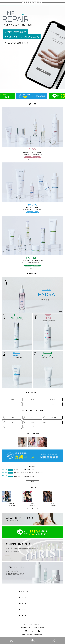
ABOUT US (23, 591)
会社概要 (26, 624)
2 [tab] (30, 508)
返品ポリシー (24, 627)
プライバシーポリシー (33, 627)
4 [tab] (35, 508)
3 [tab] (32, 508)
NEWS (22, 609)
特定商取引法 (37, 624)
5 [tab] (37, 508)
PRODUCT (23, 597)
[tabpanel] (12, 498)
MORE (32, 481)
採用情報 (42, 627)
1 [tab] (27, 508)
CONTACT (24, 615)
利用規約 (31, 624)
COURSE (23, 603)
